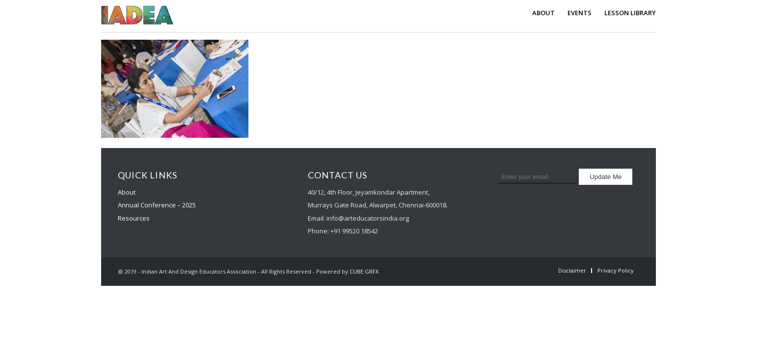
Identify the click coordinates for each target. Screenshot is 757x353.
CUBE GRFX (364, 271)
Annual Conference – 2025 (157, 205)
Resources (134, 218)
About (126, 192)
